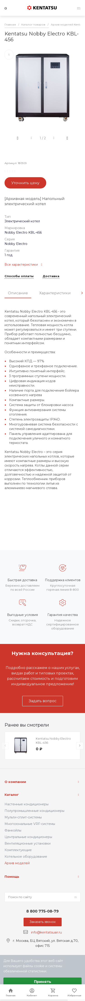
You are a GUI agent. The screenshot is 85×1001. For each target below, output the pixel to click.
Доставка (51, 276)
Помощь (12, 877)
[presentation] (82, 293)
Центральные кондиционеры (28, 837)
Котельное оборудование (26, 857)
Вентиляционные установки (28, 843)
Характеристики (55, 293)
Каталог (12, 795)
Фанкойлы (13, 830)
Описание (18, 293)
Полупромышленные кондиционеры (34, 811)
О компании (15, 782)
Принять (42, 982)
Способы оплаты (19, 276)
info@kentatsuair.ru (46, 932)
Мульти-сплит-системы (23, 817)
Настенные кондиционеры (27, 804)
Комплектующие (18, 850)
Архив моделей (17, 863)
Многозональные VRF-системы (30, 824)
